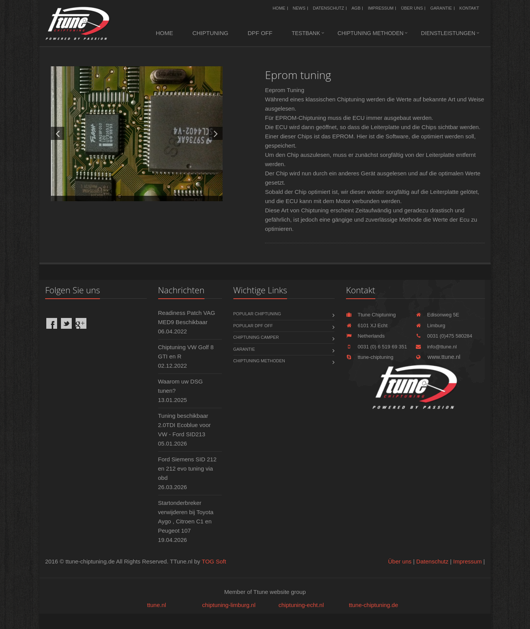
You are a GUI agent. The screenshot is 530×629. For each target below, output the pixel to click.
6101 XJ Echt (367, 325)
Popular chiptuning (257, 313)
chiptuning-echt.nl (301, 605)
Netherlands (365, 336)
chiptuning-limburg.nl (228, 605)
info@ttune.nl (436, 347)
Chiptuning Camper (256, 337)
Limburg (430, 325)
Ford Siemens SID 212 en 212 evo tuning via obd (187, 468)
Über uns (412, 8)
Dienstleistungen (448, 33)
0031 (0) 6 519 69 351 (376, 347)
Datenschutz (328, 8)
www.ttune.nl (437, 356)
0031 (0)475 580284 (443, 336)
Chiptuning (210, 33)
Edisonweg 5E (437, 315)
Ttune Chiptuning (371, 315)
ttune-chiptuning (369, 357)
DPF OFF (260, 33)
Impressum (381, 8)
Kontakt (469, 8)
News (299, 8)
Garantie (441, 8)
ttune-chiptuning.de (373, 605)
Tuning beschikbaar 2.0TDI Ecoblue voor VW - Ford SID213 (184, 424)
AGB (355, 8)
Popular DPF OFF (253, 325)
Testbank (306, 33)
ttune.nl (156, 605)
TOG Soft (214, 561)
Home (279, 8)
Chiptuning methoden (370, 33)
